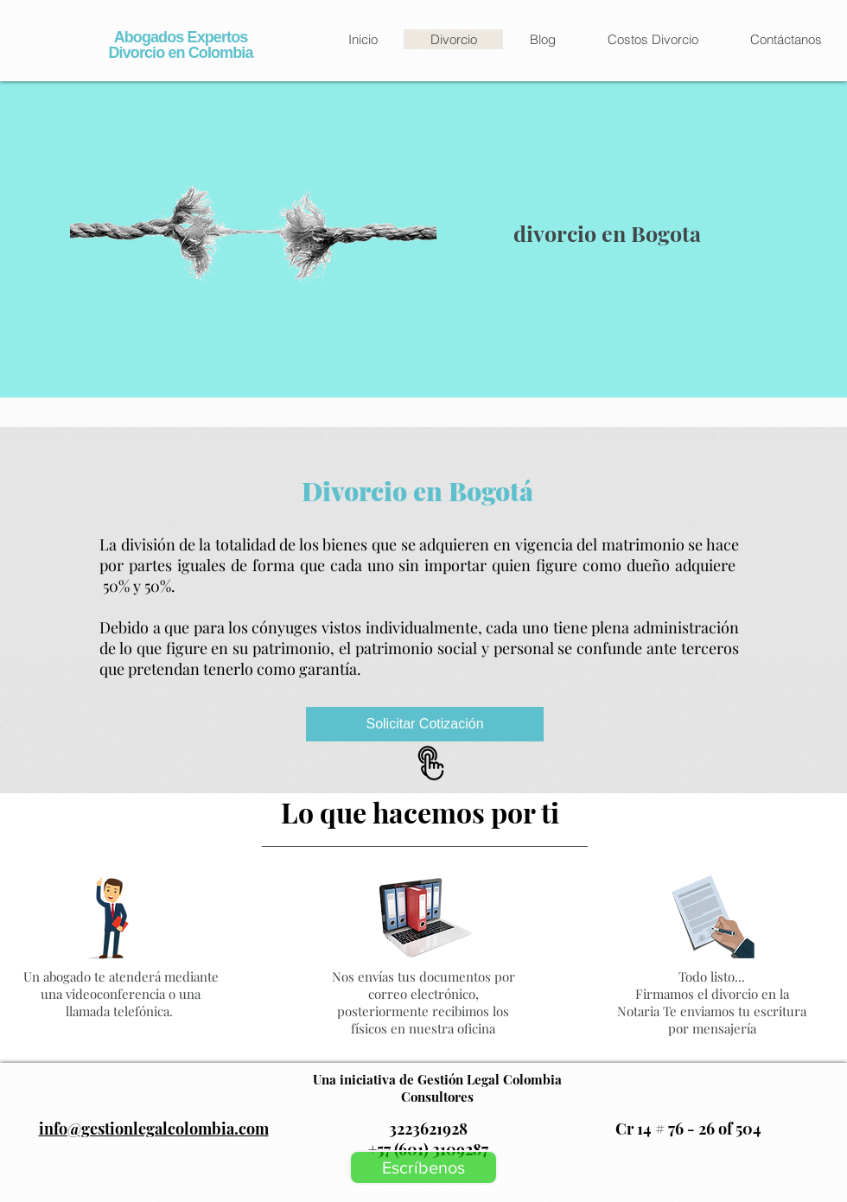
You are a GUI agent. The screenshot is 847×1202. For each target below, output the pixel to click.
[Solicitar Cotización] (425, 724)
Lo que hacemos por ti (423, 811)
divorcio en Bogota (609, 233)
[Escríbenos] (423, 1167)
